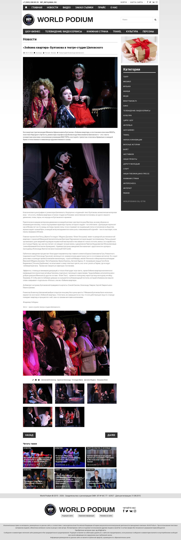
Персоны (148, 31)
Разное (126, 193)
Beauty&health (130, 101)
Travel (117, 31)
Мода (125, 96)
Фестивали (128, 154)
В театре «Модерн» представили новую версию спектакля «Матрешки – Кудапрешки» (68, 459)
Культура (132, 31)
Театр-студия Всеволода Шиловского (71, 53)
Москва (53, 53)
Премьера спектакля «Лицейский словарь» (33, 482)
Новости (52, 7)
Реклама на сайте (106, 516)
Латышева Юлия (102, 380)
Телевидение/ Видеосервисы (63, 31)
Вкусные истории (131, 145)
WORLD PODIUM (65, 19)
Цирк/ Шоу (128, 120)
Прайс (102, 7)
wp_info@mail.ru (101, 530)
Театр (89, 448)
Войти (124, 2)
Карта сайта (136, 2)
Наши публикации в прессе (136, 174)
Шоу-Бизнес (32, 31)
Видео (67, 7)
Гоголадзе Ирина (77, 380)
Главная (37, 7)
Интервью (106, 448)
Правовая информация (86, 516)
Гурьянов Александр (64, 380)
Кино (125, 106)
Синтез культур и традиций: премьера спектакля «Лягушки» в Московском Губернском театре (100, 459)
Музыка (127, 86)
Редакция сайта (67, 516)
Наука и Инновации (132, 140)
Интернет (127, 188)
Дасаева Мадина (90, 380)
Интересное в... (130, 183)
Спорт (126, 169)
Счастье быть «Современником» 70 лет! (98, 482)
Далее (111, 435)
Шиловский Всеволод (48, 380)
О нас (114, 7)
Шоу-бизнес (128, 130)
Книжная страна (97, 31)
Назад (29, 435)
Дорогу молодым (131, 164)
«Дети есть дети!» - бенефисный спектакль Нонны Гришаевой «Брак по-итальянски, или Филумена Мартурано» (69, 479)
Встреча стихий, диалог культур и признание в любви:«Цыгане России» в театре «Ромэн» (38, 460)
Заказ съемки (84, 7)
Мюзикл (127, 82)
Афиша (126, 91)
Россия (47, 53)
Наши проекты (130, 159)
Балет (126, 149)
